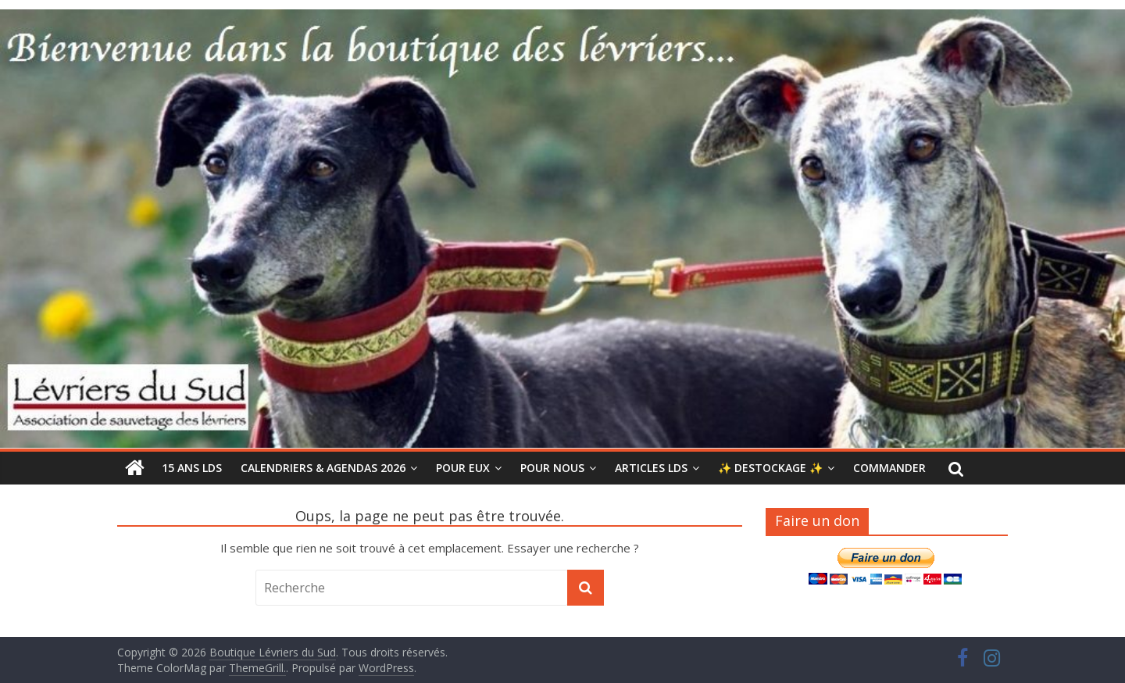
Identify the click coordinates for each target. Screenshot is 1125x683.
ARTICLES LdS (651, 467)
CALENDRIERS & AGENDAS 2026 (323, 467)
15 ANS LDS (192, 467)
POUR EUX (463, 467)
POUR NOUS (552, 467)
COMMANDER (889, 467)
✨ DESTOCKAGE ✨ (770, 467)
